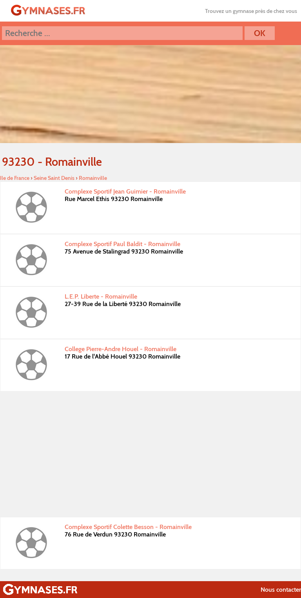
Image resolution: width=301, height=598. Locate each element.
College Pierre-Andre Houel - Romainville (120, 349)
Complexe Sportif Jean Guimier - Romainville (125, 191)
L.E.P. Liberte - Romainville (101, 296)
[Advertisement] (150, 454)
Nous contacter (281, 589)
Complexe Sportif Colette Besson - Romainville (128, 527)
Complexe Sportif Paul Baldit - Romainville (122, 244)
